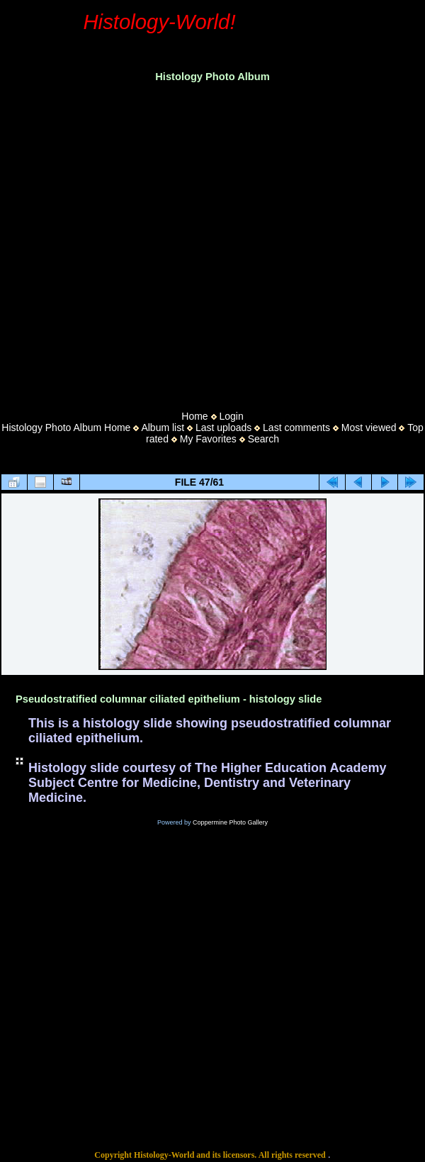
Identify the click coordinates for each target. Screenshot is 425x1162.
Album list (162, 427)
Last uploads (223, 427)
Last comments (296, 427)
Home (194, 416)
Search (263, 439)
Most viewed (369, 427)
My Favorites (208, 439)
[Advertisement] (133, 242)
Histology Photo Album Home (65, 427)
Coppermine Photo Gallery (230, 822)
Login (231, 416)
